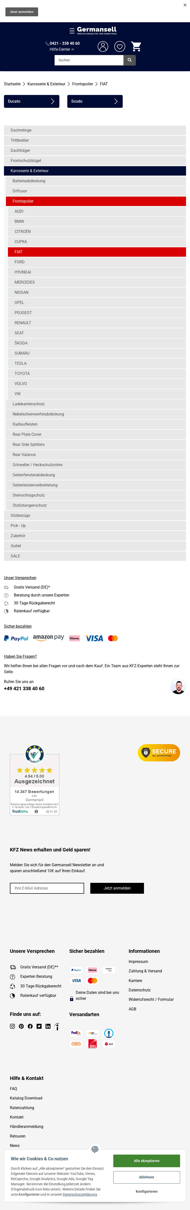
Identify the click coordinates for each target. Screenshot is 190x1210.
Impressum (138, 961)
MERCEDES (25, 282)
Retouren (17, 1136)
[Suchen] (89, 60)
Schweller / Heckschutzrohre (37, 464)
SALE (15, 556)
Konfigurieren (145, 1191)
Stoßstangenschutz (30, 505)
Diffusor (20, 191)
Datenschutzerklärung (81, 1194)
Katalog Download (26, 1098)
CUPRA (21, 241)
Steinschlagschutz (29, 495)
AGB (132, 1009)
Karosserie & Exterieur (29, 170)
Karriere (135, 980)
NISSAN (21, 292)
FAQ (13, 1088)
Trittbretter (20, 140)
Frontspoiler (23, 201)
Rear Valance (24, 454)
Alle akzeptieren (145, 1161)
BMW (19, 221)
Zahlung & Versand (145, 971)
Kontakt (17, 1117)
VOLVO (21, 383)
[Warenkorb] (136, 46)
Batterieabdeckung (29, 181)
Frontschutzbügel (26, 160)
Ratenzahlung (22, 1107)
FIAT (19, 252)
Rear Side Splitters (29, 444)
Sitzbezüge (20, 515)
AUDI (19, 211)
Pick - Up (18, 525)
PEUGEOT (23, 312)
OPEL (19, 302)
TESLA (20, 363)
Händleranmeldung (26, 1126)
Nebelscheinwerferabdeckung (38, 414)
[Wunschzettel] (119, 46)
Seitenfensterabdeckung (34, 475)
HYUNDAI (23, 272)
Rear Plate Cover (27, 434)
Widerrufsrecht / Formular (151, 999)
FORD (20, 262)
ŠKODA (21, 343)
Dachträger (20, 150)
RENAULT (23, 322)
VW (18, 393)
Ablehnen (145, 1177)
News (15, 1145)
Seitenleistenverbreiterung (35, 485)
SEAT (19, 333)
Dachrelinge (21, 130)
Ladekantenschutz (29, 404)
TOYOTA (22, 373)
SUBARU (22, 353)
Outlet (16, 546)
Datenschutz (140, 990)
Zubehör (18, 535)
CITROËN (23, 231)
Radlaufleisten (25, 424)
